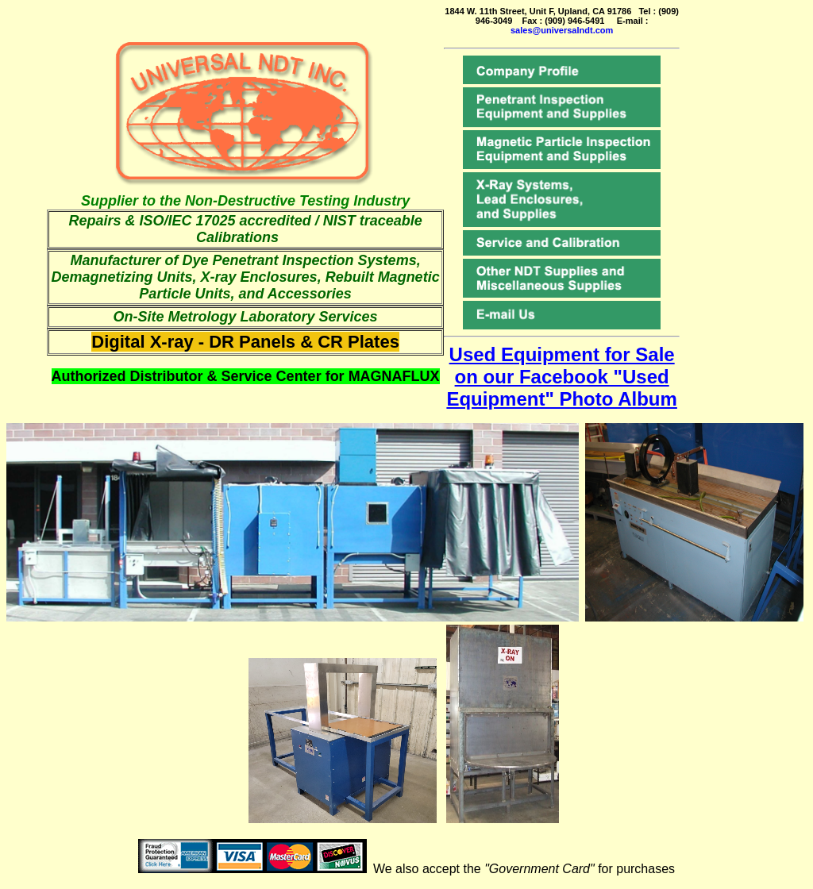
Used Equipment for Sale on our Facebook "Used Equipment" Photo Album (561, 377)
